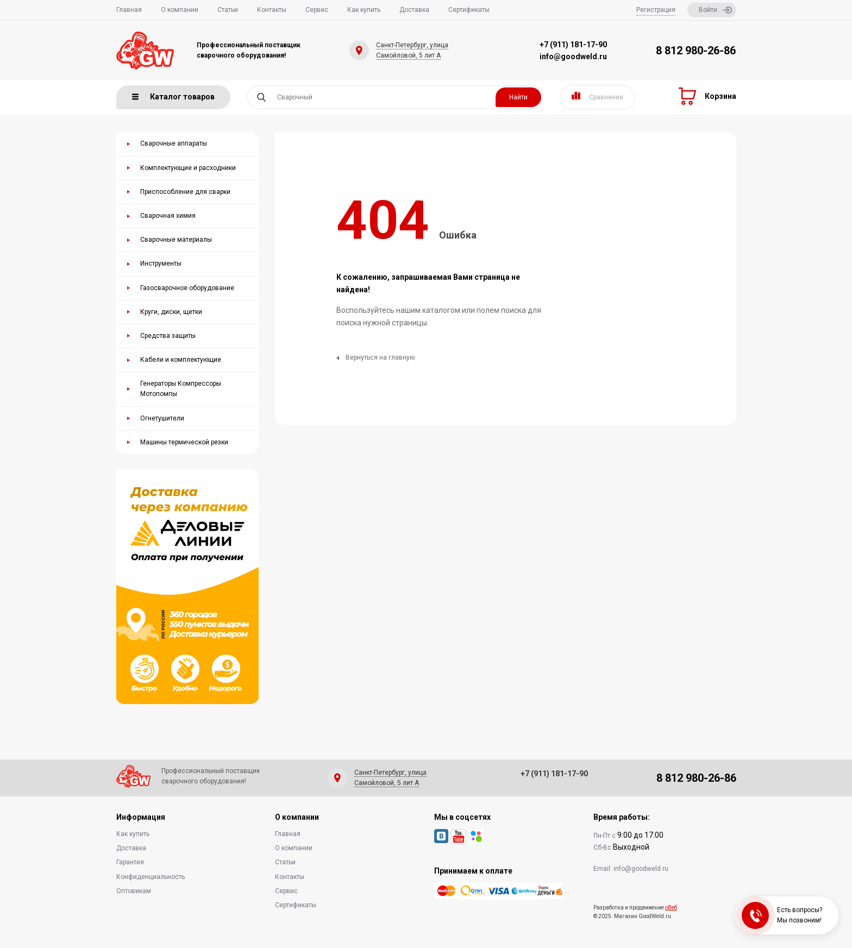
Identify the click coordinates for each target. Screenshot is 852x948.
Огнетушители (162, 418)
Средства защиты (168, 336)
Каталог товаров (173, 96)
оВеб (671, 908)
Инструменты (160, 263)
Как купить (363, 10)
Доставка (414, 10)
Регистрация (655, 10)
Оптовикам (133, 891)
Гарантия (130, 862)
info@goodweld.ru (573, 56)
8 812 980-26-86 (696, 50)
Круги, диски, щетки (171, 312)
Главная (129, 10)
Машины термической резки (184, 442)
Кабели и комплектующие (180, 359)
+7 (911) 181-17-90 (573, 44)
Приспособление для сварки (185, 192)
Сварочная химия (168, 215)
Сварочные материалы (176, 239)
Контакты (271, 10)
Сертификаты (469, 10)
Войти (715, 10)
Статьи (227, 10)
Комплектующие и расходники (188, 168)
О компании (179, 10)
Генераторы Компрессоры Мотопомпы (180, 389)
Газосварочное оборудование (187, 288)
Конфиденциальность (150, 877)
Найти (518, 97)
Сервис (316, 10)
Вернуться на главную (375, 357)
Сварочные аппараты (173, 143)
